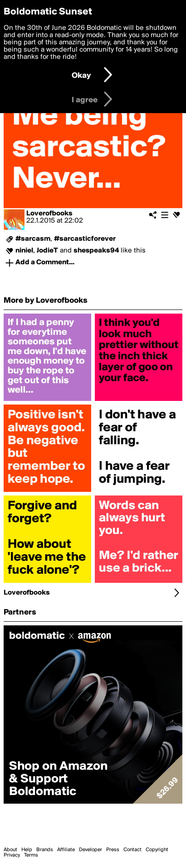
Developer (90, 850)
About (10, 850)
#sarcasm (32, 239)
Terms (31, 855)
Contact (132, 850)
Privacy (12, 855)
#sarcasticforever (85, 239)
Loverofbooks (49, 213)
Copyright (157, 850)
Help (26, 850)
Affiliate (66, 850)
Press (112, 850)
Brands (44, 850)
